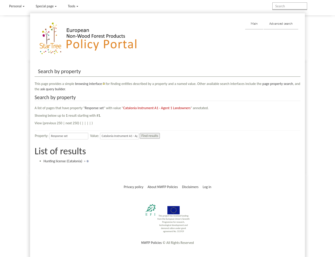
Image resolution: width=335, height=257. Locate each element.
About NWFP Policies (163, 187)
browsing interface (88, 84)
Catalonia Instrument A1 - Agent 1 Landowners (157, 108)
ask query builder (52, 89)
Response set (94, 108)
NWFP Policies (151, 243)
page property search (277, 84)
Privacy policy (133, 187)
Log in (207, 187)
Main (254, 23)
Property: (41, 136)
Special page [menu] (46, 6)
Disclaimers (190, 187)
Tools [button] (73, 6)
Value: (94, 136)
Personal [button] (17, 6)
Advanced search (281, 23)
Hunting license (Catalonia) (62, 161)
